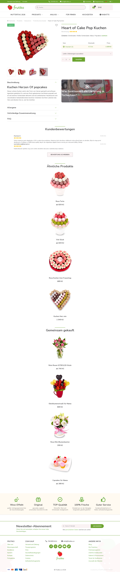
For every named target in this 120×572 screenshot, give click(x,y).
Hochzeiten (87, 15)
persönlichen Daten (72, 530)
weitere (104, 36)
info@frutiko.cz (65, 1)
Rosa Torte (60, 201)
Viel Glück (60, 240)
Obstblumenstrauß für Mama (60, 404)
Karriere (9, 553)
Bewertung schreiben (60, 155)
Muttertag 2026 (18, 15)
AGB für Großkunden (95, 553)
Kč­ (111, 2)
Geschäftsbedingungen (32, 553)
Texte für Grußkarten (95, 558)
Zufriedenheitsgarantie (32, 561)
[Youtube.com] (64, 546)
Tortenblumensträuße (39, 21)
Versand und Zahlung (13, 1)
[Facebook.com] (51, 546)
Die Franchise (93, 547)
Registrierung (98, 1)
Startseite (11, 21)
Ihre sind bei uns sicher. (77, 530)
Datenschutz (29, 555)
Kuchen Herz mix (60, 316)
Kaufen (79, 59)
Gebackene (27, 21)
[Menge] (66, 59)
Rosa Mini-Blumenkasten (60, 442)
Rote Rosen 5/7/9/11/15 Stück (60, 365)
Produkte (37, 14)
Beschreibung (13, 82)
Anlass (54, 14)
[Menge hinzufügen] (69, 59)
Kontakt (25, 1)
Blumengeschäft (12, 547)
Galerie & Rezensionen (96, 555)
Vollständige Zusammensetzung (21, 113)
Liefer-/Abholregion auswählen (73, 54)
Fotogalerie (11, 558)
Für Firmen (71, 15)
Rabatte (104, 15)
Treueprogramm (30, 547)
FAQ (9, 118)
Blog (90, 544)
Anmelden (87, 1)
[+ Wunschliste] (56, 25)
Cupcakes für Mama (60, 480)
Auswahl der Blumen (95, 561)
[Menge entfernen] (62, 59)
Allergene (11, 107)
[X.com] (60, 546)
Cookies (28, 558)
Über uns (10, 544)
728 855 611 (53, 1)
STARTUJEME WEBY (105, 570)
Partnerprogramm (94, 550)
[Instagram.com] (55, 546)
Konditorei (10, 550)
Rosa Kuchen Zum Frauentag (60, 278)
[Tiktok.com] (69, 546)
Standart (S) (69, 47)
